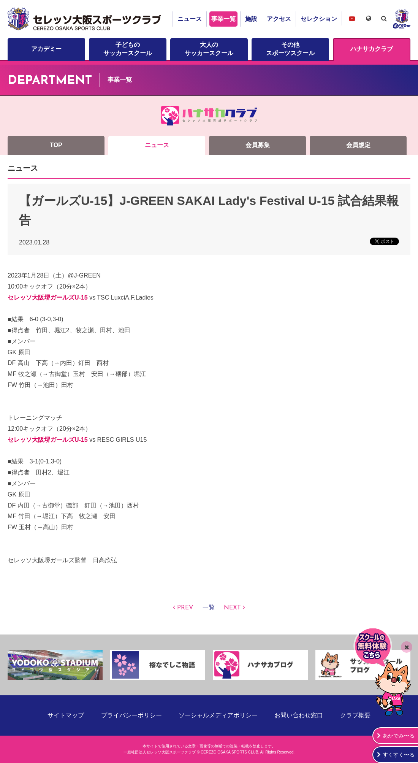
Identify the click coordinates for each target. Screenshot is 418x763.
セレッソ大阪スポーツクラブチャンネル (352, 18)
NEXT (232, 608)
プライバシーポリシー (131, 715)
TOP (56, 145)
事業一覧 (223, 19)
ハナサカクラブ (371, 49)
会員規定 (358, 145)
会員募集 (257, 145)
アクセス (279, 19)
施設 (251, 19)
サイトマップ (66, 715)
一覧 (209, 608)
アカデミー (46, 49)
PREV (185, 608)
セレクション (319, 19)
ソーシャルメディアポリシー (218, 715)
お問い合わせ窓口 (298, 715)
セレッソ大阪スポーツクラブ (85, 19)
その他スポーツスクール (290, 48)
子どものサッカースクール (127, 48)
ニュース (189, 19)
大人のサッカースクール (209, 48)
